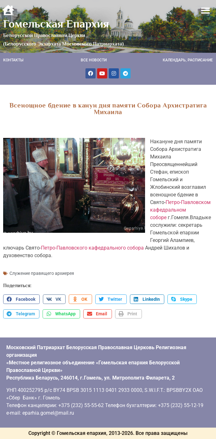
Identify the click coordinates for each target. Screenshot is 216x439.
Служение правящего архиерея (41, 273)
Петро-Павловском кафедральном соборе (180, 209)
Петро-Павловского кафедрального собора (92, 248)
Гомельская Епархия (56, 23)
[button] (205, 10)
